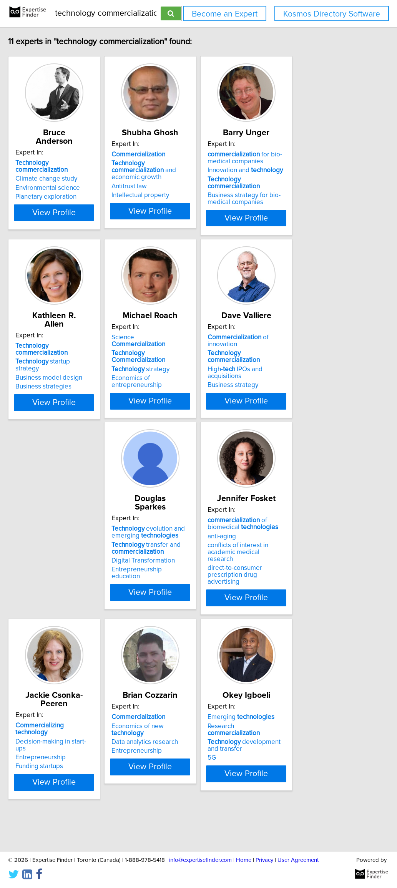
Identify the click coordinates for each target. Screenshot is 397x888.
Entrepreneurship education (73, 586)
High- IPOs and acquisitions (309, 372)
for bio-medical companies (301, 166)
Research (188, 745)
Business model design (66, 372)
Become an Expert (224, 14)
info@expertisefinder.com (200, 860)
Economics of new (76, 745)
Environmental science (65, 181)
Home (243, 860)
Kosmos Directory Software (331, 14)
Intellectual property (177, 196)
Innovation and (301, 178)
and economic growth (191, 175)
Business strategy (289, 381)
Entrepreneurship (289, 563)
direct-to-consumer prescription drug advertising (193, 590)
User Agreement (298, 860)
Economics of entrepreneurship (193, 381)
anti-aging (162, 561)
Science (187, 354)
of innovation (310, 354)
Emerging (181, 737)
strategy (177, 372)
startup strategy (73, 363)
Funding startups (287, 572)
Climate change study (64, 171)
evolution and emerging (69, 549)
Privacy (264, 860)
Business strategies (61, 381)
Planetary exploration (63, 189)
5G (152, 770)
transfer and (67, 565)
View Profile (81, 226)
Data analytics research (66, 755)
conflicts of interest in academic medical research (193, 574)
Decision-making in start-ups (304, 554)
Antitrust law (166, 187)
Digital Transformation (64, 577)
